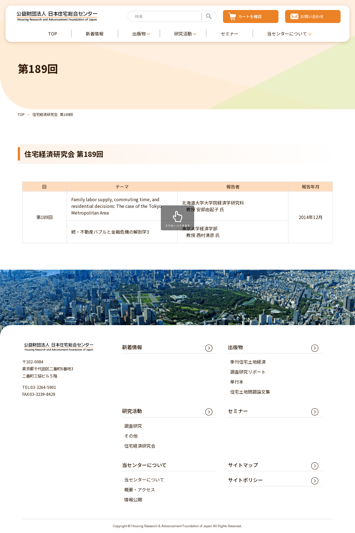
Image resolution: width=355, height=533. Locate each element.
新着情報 (132, 347)
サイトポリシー (245, 479)
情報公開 (133, 499)
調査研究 (133, 425)
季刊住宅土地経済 (248, 361)
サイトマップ (243, 464)
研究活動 (132, 410)
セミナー (238, 410)
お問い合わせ (312, 16)
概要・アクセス (139, 489)
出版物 (235, 347)
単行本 (237, 381)
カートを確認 (250, 16)
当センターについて (144, 479)
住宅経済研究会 (139, 445)
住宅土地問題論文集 (250, 391)
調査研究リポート (248, 371)
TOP (21, 114)
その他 (131, 435)
